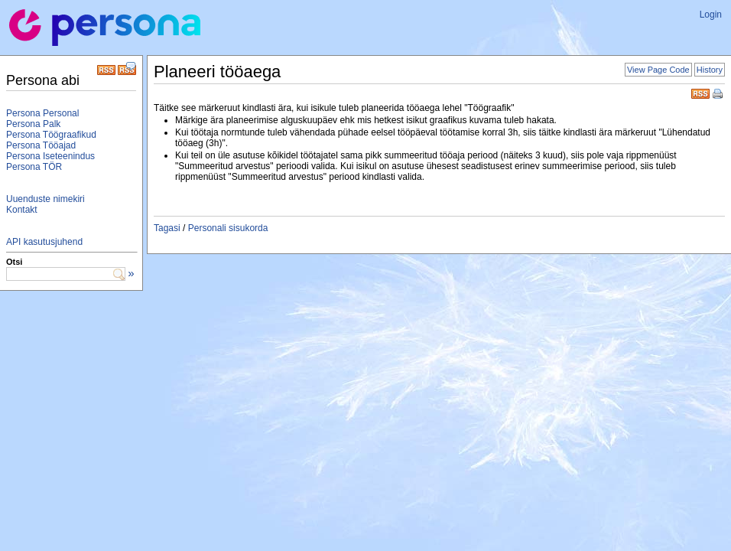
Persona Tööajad (41, 145)
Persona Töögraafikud (51, 134)
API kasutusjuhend (44, 241)
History (710, 69)
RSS (700, 92)
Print (719, 95)
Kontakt (21, 209)
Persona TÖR (34, 166)
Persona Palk (33, 124)
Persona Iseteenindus (50, 156)
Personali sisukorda (228, 228)
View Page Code (658, 69)
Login (711, 14)
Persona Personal (42, 113)
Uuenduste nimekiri (45, 199)
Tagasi (167, 228)
